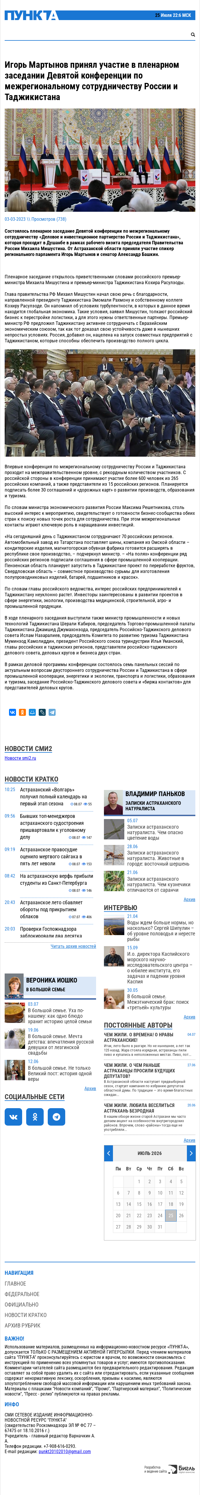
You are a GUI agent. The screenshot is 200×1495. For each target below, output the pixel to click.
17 (160, 1204)
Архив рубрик (22, 1325)
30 (149, 1227)
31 (160, 1227)
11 (171, 1193)
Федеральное (22, 1294)
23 (149, 1215)
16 (149, 1204)
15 (139, 1204)
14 (128, 1204)
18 (171, 1204)
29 (139, 1227)
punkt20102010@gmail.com (65, 1451)
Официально (21, 1304)
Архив (90, 1088)
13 (118, 1204)
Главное (15, 1283)
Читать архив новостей (73, 946)
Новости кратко (26, 1315)
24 (160, 1215)
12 (181, 1193)
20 (118, 1215)
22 (139, 1215)
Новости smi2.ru (20, 758)
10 (160, 1193)
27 (118, 1227)
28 (128, 1227)
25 (171, 1215)
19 (181, 1204)
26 (181, 1215)
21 (128, 1215)
